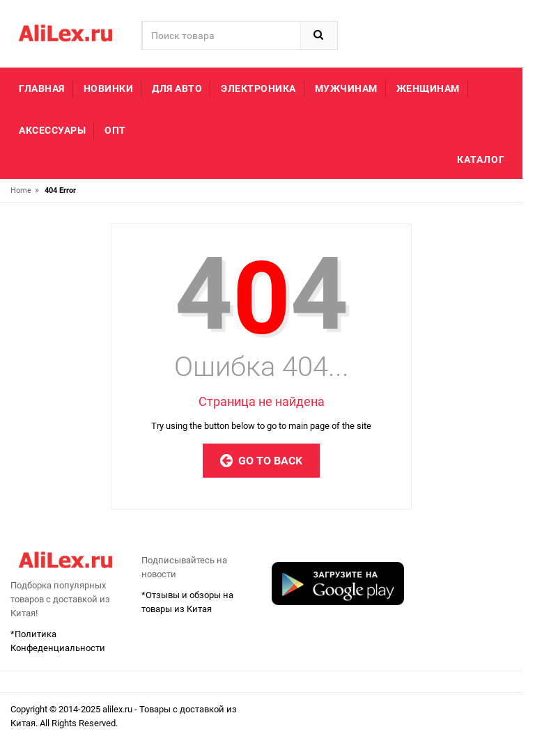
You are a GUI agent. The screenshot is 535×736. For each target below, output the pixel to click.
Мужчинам (346, 88)
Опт (115, 130)
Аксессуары (52, 130)
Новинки (109, 88)
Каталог (481, 159)
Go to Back (261, 460)
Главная (42, 88)
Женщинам (428, 88)
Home (20, 190)
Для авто (177, 88)
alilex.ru (118, 709)
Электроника (258, 88)
